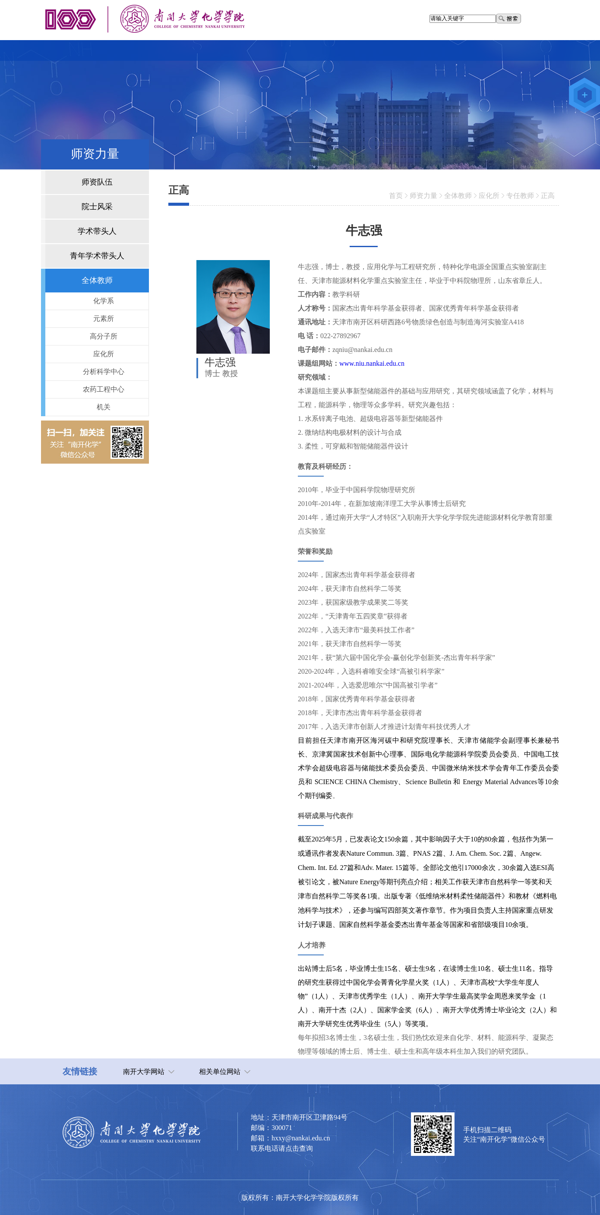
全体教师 (458, 195)
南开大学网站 (143, 1071)
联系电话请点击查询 (282, 1148)
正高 (548, 195)
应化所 (489, 195)
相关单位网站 (219, 1071)
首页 (396, 195)
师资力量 (423, 195)
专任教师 (520, 195)
